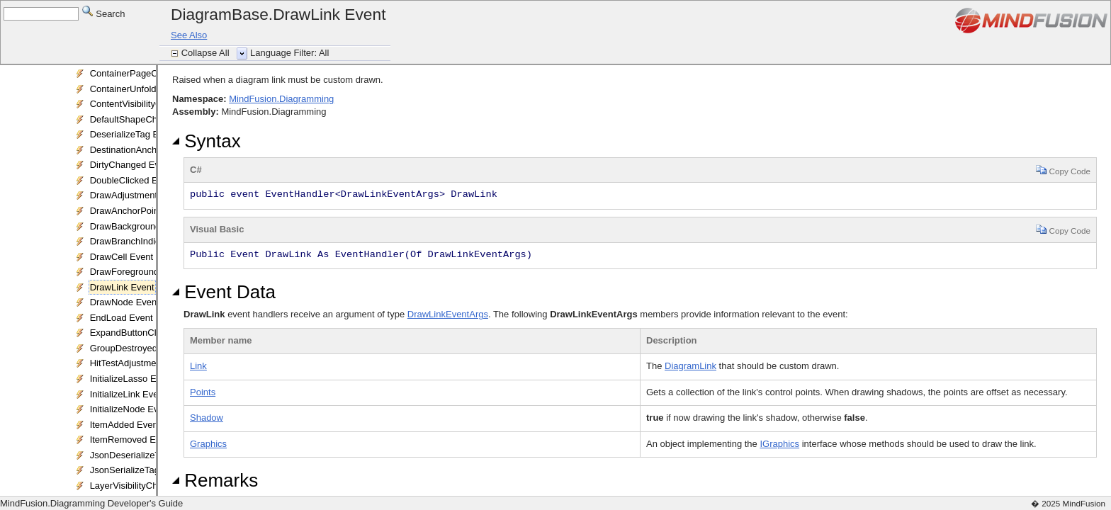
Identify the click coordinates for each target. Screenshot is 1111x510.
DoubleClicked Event (133, 180)
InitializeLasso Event (132, 378)
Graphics (208, 443)
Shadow (206, 417)
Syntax (206, 141)
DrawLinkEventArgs (447, 314)
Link (198, 366)
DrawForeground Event (137, 271)
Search (103, 13)
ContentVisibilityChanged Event (154, 103)
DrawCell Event (122, 256)
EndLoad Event (121, 317)
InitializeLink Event (128, 394)
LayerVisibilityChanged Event (150, 485)
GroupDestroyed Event (137, 348)
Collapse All (206, 52)
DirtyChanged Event (131, 164)
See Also (189, 35)
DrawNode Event (124, 302)
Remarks (215, 480)
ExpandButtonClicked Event (147, 332)
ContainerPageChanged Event (152, 73)
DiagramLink (690, 366)
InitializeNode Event (130, 409)
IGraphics (779, 443)
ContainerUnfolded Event (141, 89)
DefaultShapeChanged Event (149, 119)
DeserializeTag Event (133, 134)
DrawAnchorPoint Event (139, 210)
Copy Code (1063, 170)
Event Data (224, 291)
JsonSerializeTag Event (138, 470)
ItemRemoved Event (132, 439)
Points (202, 392)
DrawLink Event (122, 287)
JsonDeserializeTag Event (143, 455)
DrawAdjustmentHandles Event (154, 195)
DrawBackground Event (138, 226)
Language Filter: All (289, 52)
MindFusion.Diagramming (281, 99)
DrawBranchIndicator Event (146, 241)
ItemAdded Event (125, 424)
